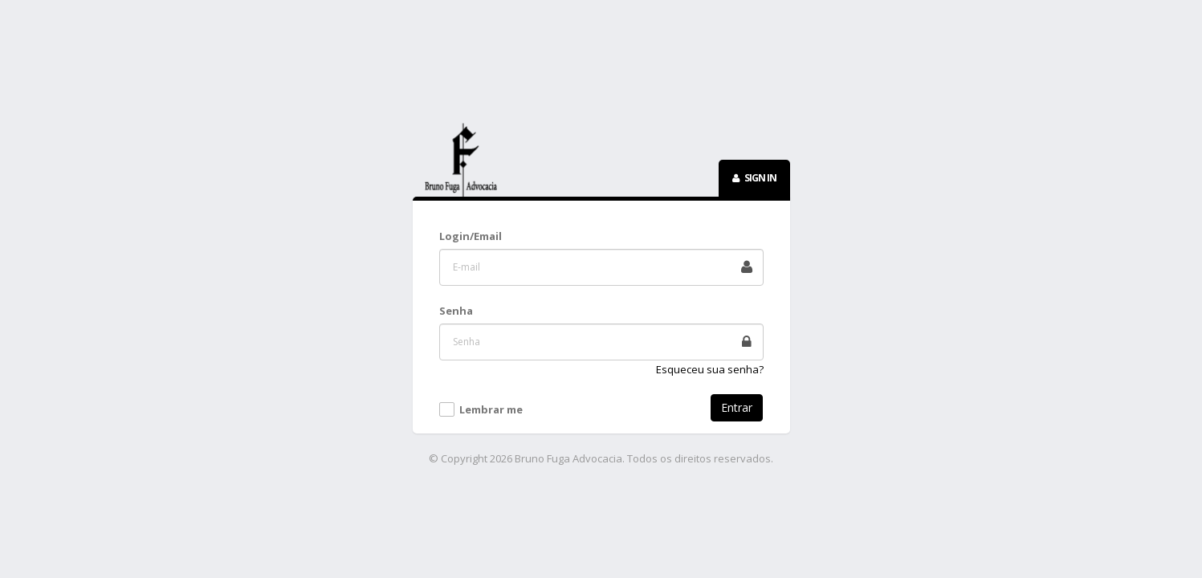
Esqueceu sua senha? (710, 369)
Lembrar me (491, 410)
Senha (456, 310)
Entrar (736, 407)
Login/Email (470, 236)
